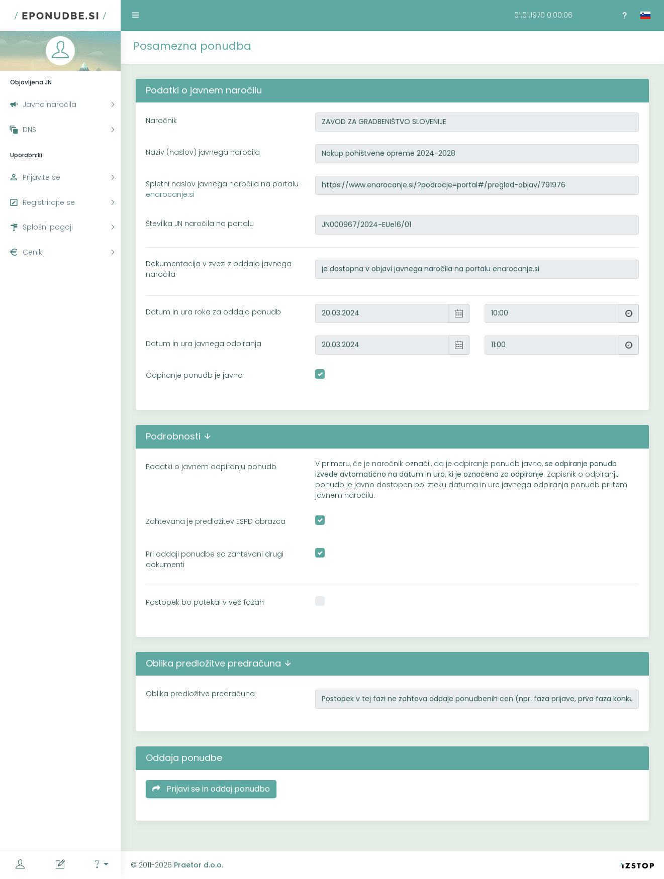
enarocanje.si (170, 194)
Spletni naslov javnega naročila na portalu (222, 189)
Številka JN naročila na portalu (200, 223)
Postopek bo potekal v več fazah (205, 602)
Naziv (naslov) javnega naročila (203, 152)
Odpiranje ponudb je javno (194, 375)
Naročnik (161, 121)
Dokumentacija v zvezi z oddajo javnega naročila (219, 269)
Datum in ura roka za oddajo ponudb (213, 312)
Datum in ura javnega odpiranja (203, 344)
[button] (100, 864)
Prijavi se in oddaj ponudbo (211, 789)
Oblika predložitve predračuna (200, 694)
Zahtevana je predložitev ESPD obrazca (216, 521)
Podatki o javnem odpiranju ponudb (211, 467)
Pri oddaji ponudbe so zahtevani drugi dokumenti (214, 559)
